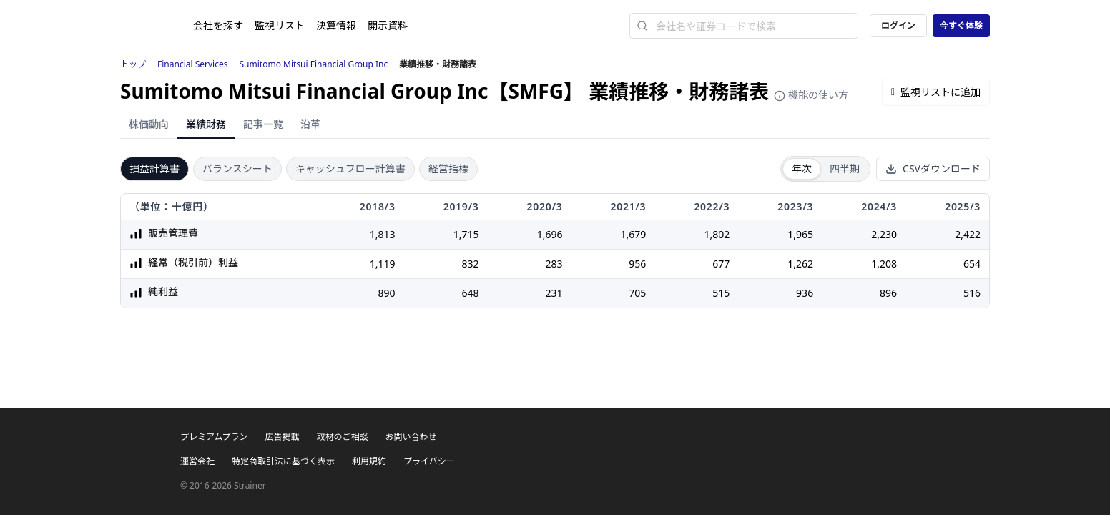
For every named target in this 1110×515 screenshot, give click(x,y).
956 (637, 263)
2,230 (884, 234)
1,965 (800, 234)
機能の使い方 (811, 95)
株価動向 (149, 124)
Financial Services (192, 64)
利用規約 (369, 461)
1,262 (800, 263)
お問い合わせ (410, 437)
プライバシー (429, 461)
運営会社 (197, 461)
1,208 (884, 263)
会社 (218, 25)
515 (721, 293)
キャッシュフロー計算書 (350, 168)
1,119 (383, 263)
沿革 (310, 124)
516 (972, 293)
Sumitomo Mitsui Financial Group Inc (314, 64)
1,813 (383, 234)
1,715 (466, 234)
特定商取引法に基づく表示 (283, 461)
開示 (388, 25)
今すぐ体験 (961, 25)
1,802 (717, 234)
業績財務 (206, 124)
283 (553, 263)
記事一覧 (263, 124)
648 (469, 293)
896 (888, 293)
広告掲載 (282, 437)
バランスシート (237, 168)
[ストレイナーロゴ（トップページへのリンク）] (156, 26)
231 (553, 293)
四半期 (845, 168)
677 (721, 263)
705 (637, 293)
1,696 (550, 234)
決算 (336, 25)
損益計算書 (154, 168)
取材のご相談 (342, 437)
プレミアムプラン (213, 437)
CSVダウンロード (933, 168)
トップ (133, 64)
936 (804, 293)
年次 (802, 168)
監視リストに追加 (936, 92)
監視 (280, 25)
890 (387, 293)
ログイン (898, 25)
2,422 (968, 234)
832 (469, 263)
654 (972, 263)
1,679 (634, 234)
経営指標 (448, 168)
